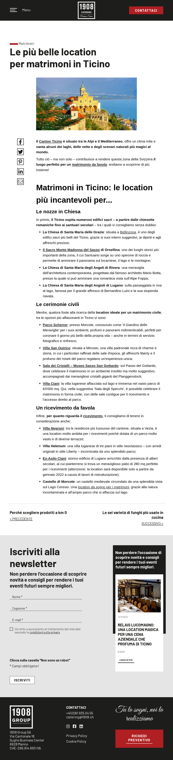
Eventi (121, 655)
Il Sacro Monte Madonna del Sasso (71, 250)
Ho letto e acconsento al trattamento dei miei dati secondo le (47, 630)
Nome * (17, 597)
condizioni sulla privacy (45, 632)
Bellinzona (128, 232)
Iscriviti (22, 680)
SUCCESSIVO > (152, 523)
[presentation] (35, 649)
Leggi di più (126, 664)
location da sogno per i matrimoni (103, 487)
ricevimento (93, 416)
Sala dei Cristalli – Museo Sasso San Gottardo (81, 366)
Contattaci (146, 10)
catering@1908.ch (80, 717)
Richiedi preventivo (139, 738)
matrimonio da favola (89, 164)
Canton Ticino (50, 141)
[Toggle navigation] (16, 10)
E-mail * (17, 620)
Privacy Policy (76, 736)
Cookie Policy (76, 741)
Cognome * (19, 608)
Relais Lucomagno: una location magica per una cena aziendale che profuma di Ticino (138, 638)
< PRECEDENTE (21, 519)
